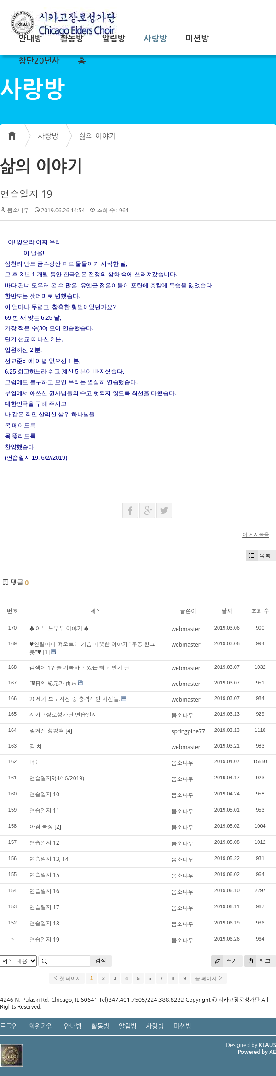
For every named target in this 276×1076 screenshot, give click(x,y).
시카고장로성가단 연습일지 (63, 715)
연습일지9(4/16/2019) (56, 778)
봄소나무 (18, 210)
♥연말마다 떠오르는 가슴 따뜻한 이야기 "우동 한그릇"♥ (92, 648)
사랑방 (155, 39)
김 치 (35, 746)
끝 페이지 (209, 978)
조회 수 (260, 611)
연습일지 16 (44, 891)
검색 (100, 961)
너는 (34, 762)
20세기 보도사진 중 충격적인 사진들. (74, 699)
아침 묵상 (41, 826)
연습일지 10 (44, 794)
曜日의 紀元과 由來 (52, 683)
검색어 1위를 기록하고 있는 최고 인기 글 (79, 668)
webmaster (186, 629)
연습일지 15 (44, 875)
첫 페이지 (67, 978)
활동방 (72, 39)
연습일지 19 (26, 193)
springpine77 (188, 731)
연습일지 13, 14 (49, 859)
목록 (258, 555)
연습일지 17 (44, 907)
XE (272, 1052)
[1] (46, 652)
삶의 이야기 (97, 136)
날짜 (226, 611)
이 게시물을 (255, 534)
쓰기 (224, 961)
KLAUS (267, 1045)
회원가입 (41, 1026)
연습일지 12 (44, 843)
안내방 (30, 39)
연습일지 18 (44, 923)
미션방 (197, 39)
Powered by (253, 1052)
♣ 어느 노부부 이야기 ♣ (59, 628)
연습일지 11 (44, 810)
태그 (257, 961)
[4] (68, 731)
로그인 (9, 1026)
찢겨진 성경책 (46, 731)
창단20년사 (39, 61)
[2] (57, 826)
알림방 (114, 39)
